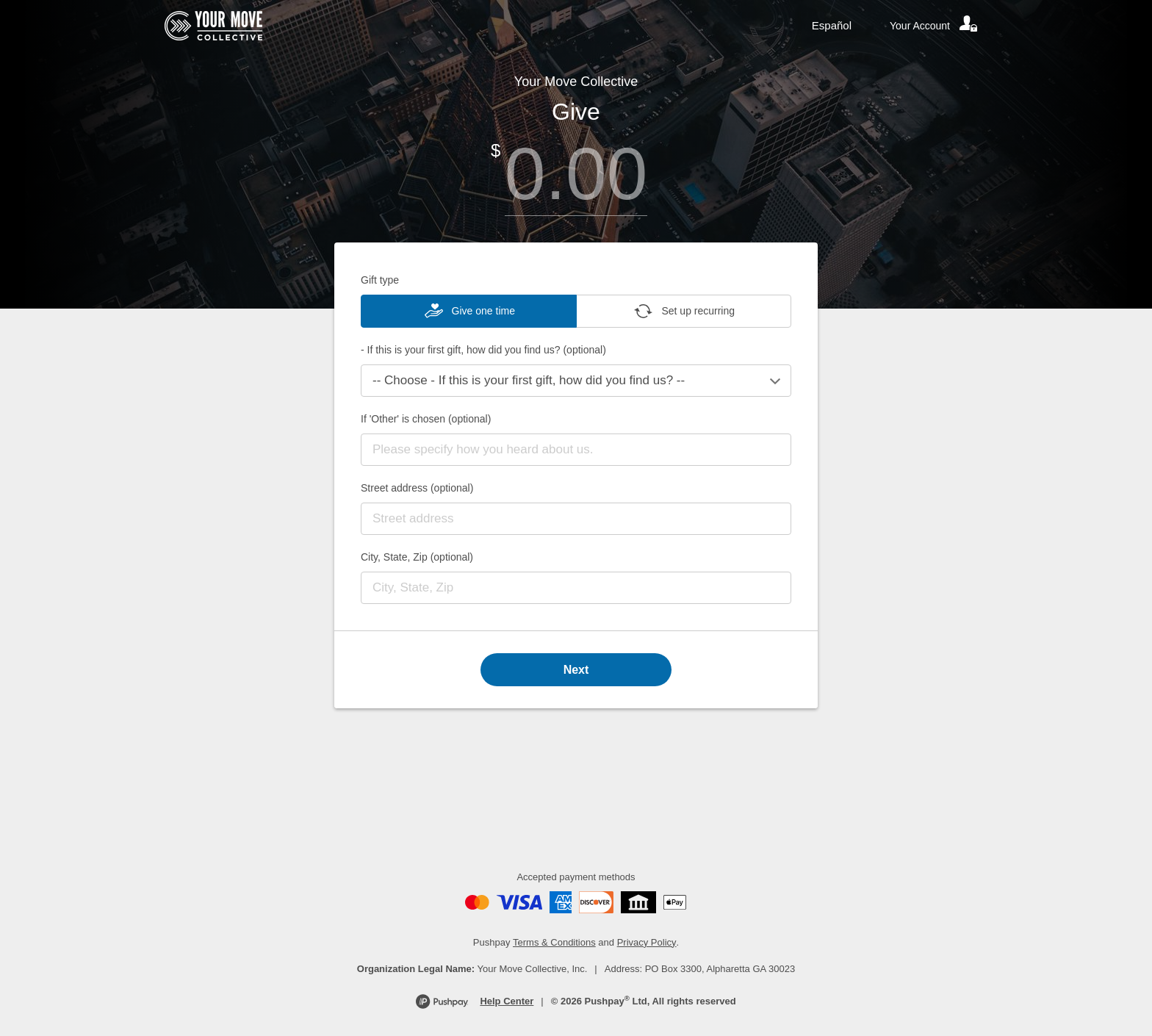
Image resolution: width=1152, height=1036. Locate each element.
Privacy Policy (647, 942)
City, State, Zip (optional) (417, 557)
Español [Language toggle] (832, 25)
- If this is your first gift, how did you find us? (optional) (483, 350)
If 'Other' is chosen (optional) (426, 419)
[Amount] (576, 174)
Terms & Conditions (554, 942)
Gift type (380, 280)
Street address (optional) (417, 488)
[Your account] (934, 25)
